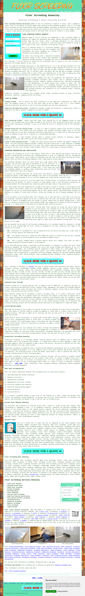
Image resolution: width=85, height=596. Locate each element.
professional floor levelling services (64, 439)
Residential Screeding (29, 557)
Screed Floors (58, 548)
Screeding (76, 546)
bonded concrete (44, 433)
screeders (16, 93)
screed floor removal (68, 405)
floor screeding (38, 27)
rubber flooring (64, 515)
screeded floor (36, 167)
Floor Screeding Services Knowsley (22, 480)
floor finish (54, 397)
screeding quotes (45, 474)
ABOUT (65, 11)
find (10, 460)
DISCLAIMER (77, 11)
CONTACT (70, 11)
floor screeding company (69, 37)
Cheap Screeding (56, 550)
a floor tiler (43, 511)
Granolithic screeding (12, 339)
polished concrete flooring (38, 439)
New (18, 583)
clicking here (34, 474)
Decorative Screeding (28, 548)
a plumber (23, 520)
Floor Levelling (66, 546)
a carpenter (63, 511)
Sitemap (5, 583)
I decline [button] (53, 591)
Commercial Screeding (24, 550)
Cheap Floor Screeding (44, 548)
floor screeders (20, 273)
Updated (21, 583)
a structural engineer (52, 47)
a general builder (42, 515)
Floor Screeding (10, 550)
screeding (22, 66)
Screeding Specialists (41, 550)
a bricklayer (16, 513)
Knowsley (31, 266)
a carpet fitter (52, 518)
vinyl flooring (40, 517)
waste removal (19, 517)
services (34, 277)
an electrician (53, 513)
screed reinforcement (72, 309)
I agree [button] (48, 591)
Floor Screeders (35, 555)
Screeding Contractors (21, 555)
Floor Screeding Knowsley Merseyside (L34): (20, 23)
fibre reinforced (29, 132)
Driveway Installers (45, 557)
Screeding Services (18, 552)
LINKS (61, 11)
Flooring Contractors (12, 548)
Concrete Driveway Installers (63, 557)
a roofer (34, 513)
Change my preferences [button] (62, 591)
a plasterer (16, 518)
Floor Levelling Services (50, 546)
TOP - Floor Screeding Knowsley (15, 571)
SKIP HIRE (34, 518)
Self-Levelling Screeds (33, 546)
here (53, 562)
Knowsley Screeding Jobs (63, 565)
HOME (57, 11)
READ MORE (18, 363)
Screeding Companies (12, 553)
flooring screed (10, 105)
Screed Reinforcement (16, 546)
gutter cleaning (61, 517)
